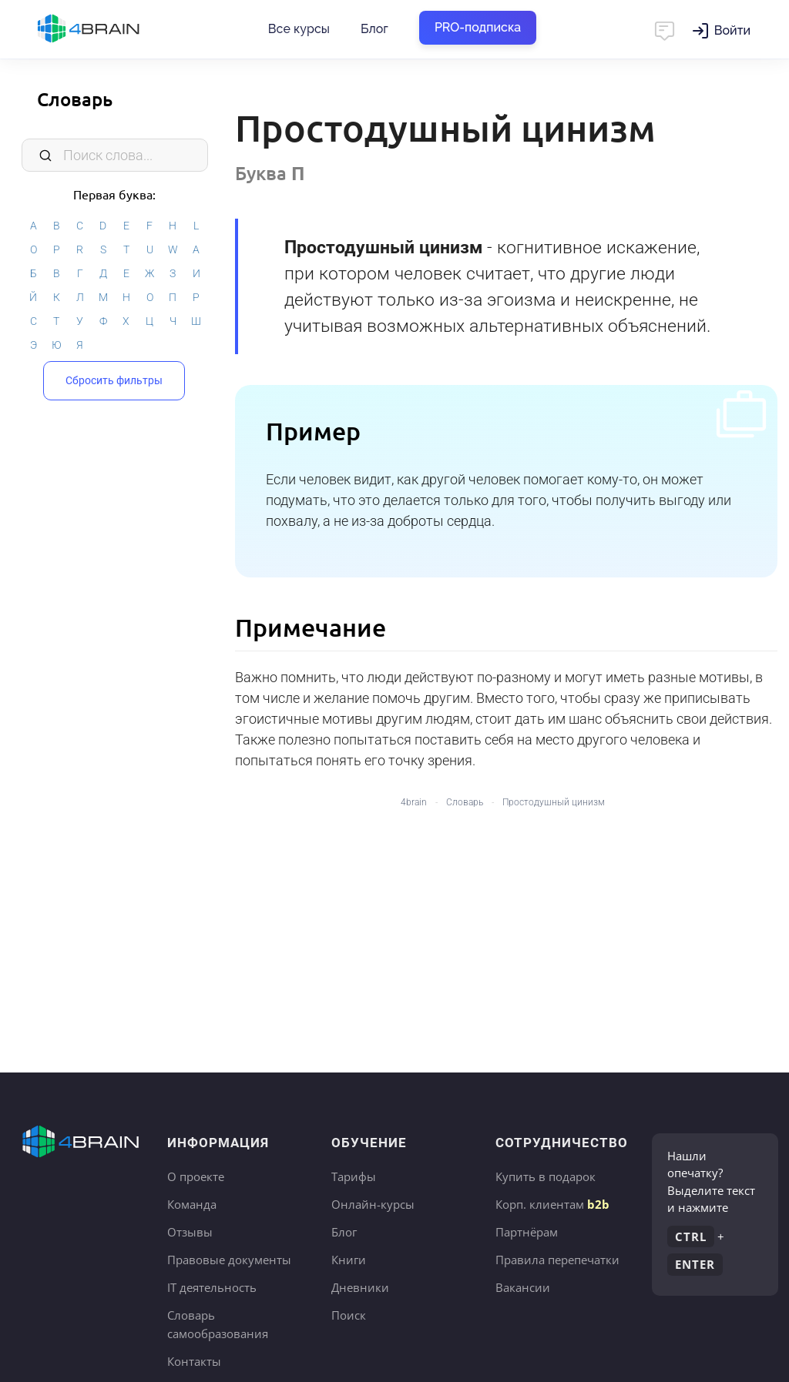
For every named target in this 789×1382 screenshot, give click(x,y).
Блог (374, 29)
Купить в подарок (545, 1176)
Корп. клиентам (552, 1204)
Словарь (74, 99)
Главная (115, 29)
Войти (732, 30)
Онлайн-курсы (373, 1204)
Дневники (360, 1287)
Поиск (348, 1315)
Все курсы (299, 29)
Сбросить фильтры (114, 379)
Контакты (194, 1361)
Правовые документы (229, 1259)
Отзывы (190, 1232)
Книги (348, 1259)
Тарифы (353, 1176)
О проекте (195, 1176)
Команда (192, 1204)
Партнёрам (526, 1232)
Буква (270, 173)
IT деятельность (212, 1287)
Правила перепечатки (557, 1259)
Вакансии (522, 1287)
